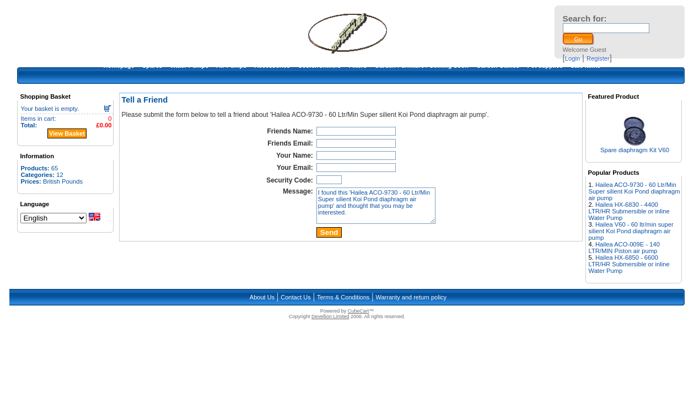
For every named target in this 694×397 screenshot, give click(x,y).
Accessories (272, 65)
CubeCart (358, 311)
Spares (152, 65)
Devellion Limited (330, 316)
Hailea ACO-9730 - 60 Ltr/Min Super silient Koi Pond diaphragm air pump (634, 191)
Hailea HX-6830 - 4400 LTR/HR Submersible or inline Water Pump (629, 211)
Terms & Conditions (343, 297)
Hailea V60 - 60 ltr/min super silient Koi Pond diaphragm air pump (631, 231)
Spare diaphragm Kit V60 (634, 150)
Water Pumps (189, 65)
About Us (262, 297)
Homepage (119, 65)
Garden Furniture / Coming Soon (421, 65)
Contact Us (295, 297)
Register (598, 58)
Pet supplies (545, 65)
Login (572, 58)
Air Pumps (231, 65)
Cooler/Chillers (319, 65)
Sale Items (585, 65)
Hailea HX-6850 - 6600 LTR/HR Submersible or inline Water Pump (629, 264)
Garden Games (497, 65)
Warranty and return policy (411, 297)
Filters (357, 65)
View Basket (67, 133)
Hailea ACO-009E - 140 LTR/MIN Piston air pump (624, 247)
